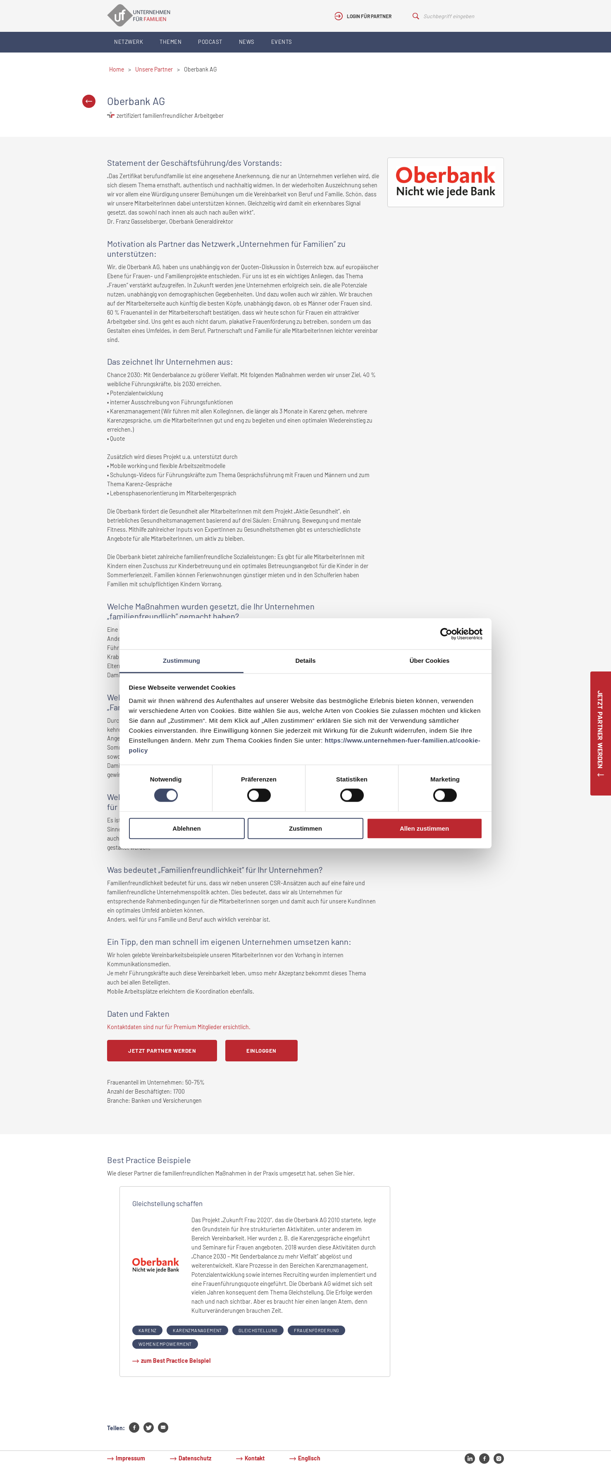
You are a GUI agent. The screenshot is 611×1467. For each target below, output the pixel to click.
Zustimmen (305, 828)
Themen (170, 41)
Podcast (210, 41)
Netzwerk (128, 41)
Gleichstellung (258, 1330)
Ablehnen (186, 828)
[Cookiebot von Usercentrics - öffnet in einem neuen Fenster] (446, 634)
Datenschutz (195, 1458)
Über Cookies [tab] (430, 660)
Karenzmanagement (197, 1330)
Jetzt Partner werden (162, 1050)
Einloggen (261, 1050)
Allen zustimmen (424, 828)
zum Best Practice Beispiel (175, 1360)
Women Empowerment (165, 1344)
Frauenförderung (316, 1330)
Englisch (309, 1458)
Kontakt (255, 1458)
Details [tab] (305, 660)
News (247, 41)
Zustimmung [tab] (181, 660)
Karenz (147, 1330)
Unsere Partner (154, 69)
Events (281, 41)
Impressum (130, 1458)
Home (116, 69)
